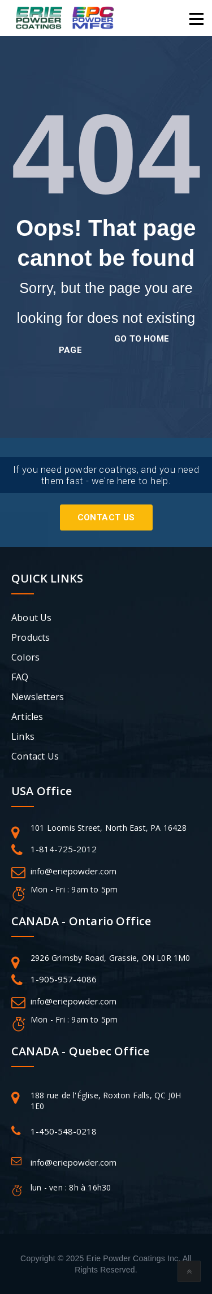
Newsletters (37, 697)
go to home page (114, 344)
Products (30, 637)
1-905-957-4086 (64, 979)
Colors (25, 657)
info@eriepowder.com (73, 871)
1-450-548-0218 (64, 1131)
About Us (31, 617)
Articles (27, 716)
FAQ (20, 677)
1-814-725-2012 (64, 849)
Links (22, 736)
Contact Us (106, 517)
